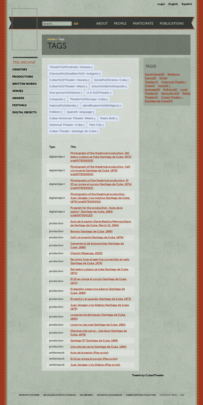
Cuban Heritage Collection (141, 395)
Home (51, 39)
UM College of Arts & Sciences (59, 395)
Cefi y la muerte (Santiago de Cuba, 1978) (97, 237)
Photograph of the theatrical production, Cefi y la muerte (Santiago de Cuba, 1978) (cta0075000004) (100, 170)
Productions (22, 76)
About (102, 23)
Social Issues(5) (154, 74)
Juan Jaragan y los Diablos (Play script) (95, 364)
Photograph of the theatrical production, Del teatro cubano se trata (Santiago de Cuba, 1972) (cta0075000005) (100, 156)
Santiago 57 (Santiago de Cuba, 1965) (94, 340)
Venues (17, 90)
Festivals (19, 105)
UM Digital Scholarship (109, 395)
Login (161, 4)
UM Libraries (86, 395)
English (173, 4)
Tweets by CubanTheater (148, 375)
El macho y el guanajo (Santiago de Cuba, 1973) (100, 298)
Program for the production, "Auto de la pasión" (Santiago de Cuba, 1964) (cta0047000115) (96, 211)
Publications (172, 23)
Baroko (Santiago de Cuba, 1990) (91, 231)
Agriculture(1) (170, 93)
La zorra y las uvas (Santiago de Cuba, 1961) (97, 324)
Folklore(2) (170, 89)
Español (187, 4)
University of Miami (29, 395)
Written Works (24, 83)
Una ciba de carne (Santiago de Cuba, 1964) (98, 346)
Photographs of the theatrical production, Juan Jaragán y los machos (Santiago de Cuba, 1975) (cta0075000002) (100, 197)
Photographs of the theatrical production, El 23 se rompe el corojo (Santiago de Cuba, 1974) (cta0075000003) (101, 184)
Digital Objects (24, 112)
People (120, 23)
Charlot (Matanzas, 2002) (86, 253)
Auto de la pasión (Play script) (89, 352)
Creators (19, 69)
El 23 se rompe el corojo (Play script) (94, 358)
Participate (143, 23)
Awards (18, 98)
